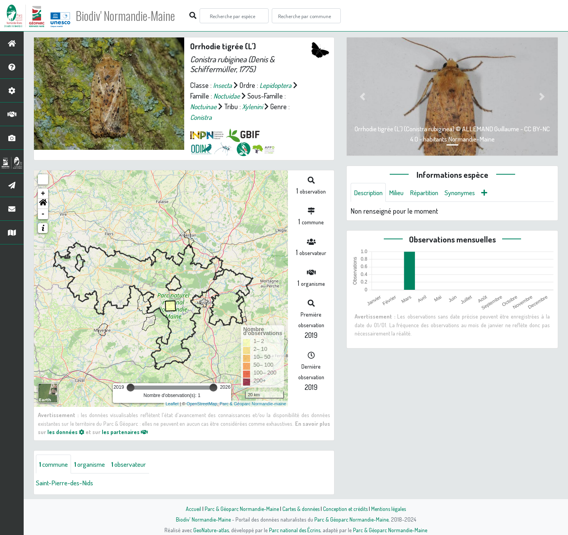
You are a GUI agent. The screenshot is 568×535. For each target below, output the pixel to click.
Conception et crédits (346, 508)
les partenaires (125, 431)
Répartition (429, 192)
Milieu (399, 192)
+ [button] (43, 193)
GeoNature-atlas (209, 529)
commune (55, 464)
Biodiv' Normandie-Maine (130, 16)
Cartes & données (300, 508)
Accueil (190, 508)
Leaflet (172, 403)
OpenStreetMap (202, 403)
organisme (93, 464)
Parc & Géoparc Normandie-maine (253, 403)
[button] (43, 204)
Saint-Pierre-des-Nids (66, 483)
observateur (136, 464)
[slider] (131, 387)
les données (65, 431)
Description (369, 192)
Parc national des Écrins (294, 529)
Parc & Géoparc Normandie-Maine (239, 508)
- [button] (43, 214)
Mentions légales (391, 508)
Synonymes (467, 192)
